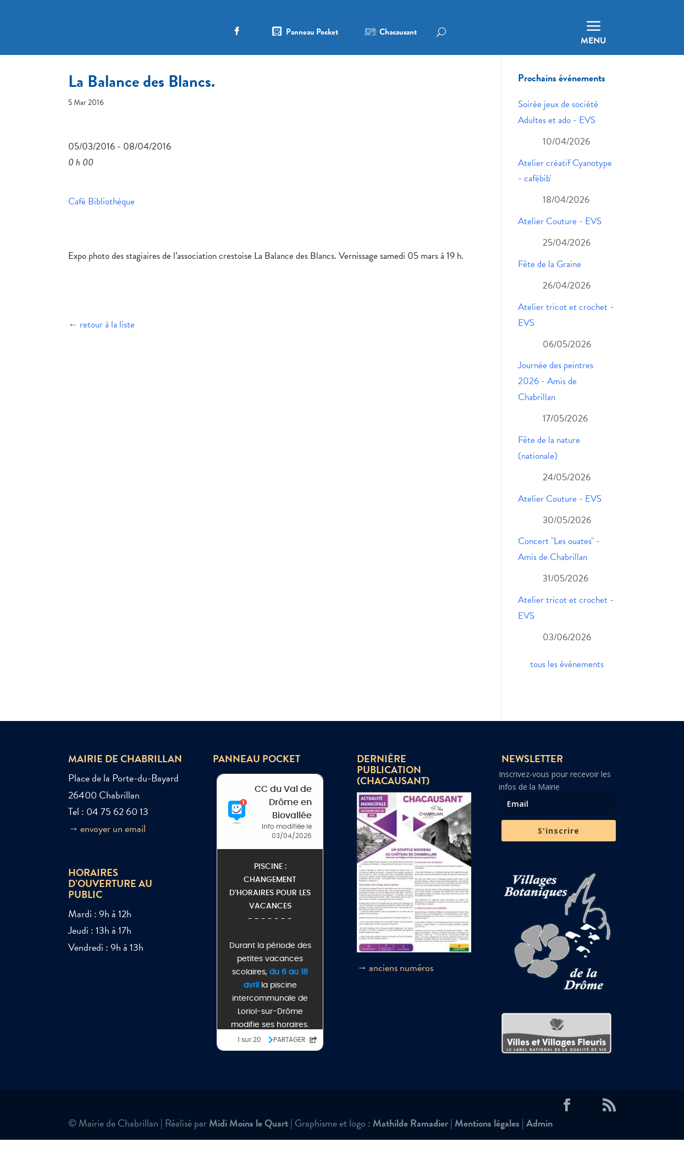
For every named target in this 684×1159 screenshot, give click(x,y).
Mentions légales (487, 1142)
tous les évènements (567, 683)
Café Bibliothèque (101, 220)
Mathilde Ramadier (410, 1142)
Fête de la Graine (549, 283)
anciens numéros (401, 986)
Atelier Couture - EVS (560, 240)
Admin (539, 1142)
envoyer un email (113, 847)
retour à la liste (107, 344)
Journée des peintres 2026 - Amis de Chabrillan (555, 400)
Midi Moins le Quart (248, 1142)
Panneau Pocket (312, 33)
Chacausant (398, 33)
